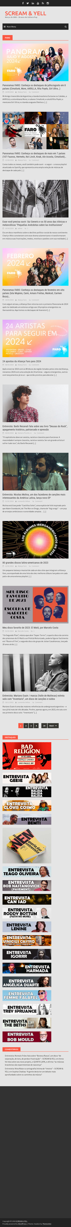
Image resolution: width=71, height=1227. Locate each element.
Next (53, 725)
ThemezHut (47, 1224)
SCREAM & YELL (25, 13)
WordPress (22, 1224)
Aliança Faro (22, 92)
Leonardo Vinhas (24, 501)
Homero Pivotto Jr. (25, 433)
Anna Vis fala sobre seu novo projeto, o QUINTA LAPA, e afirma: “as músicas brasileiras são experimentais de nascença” (34, 1061)
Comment (35, 92)
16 (44, 725)
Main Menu (11, 26)
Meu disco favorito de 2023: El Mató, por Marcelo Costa (30, 627)
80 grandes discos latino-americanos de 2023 (25, 562)
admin (20, 228)
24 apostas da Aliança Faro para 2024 (22, 361)
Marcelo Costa (23, 631)
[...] (45, 102)
